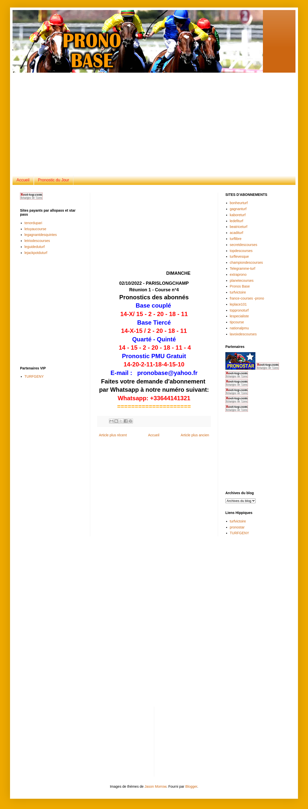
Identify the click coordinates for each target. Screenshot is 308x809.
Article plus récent (113, 435)
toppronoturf (239, 310)
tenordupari (33, 223)
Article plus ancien (195, 435)
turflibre (236, 239)
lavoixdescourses (243, 334)
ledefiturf (236, 221)
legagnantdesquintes (41, 235)
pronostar (237, 527)
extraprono (238, 275)
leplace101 (238, 304)
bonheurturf (239, 203)
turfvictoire (238, 292)
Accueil (23, 180)
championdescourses (246, 262)
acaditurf (236, 233)
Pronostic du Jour (53, 180)
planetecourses (242, 281)
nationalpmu (239, 328)
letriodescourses (37, 241)
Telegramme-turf (242, 268)
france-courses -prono (247, 298)
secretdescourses (243, 245)
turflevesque (239, 256)
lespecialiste (239, 316)
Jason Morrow (155, 786)
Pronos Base (240, 286)
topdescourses (241, 251)
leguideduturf (35, 247)
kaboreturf (238, 215)
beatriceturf (238, 227)
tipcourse (237, 322)
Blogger (191, 786)
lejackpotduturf (36, 253)
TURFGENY (34, 376)
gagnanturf (238, 209)
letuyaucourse (35, 229)
